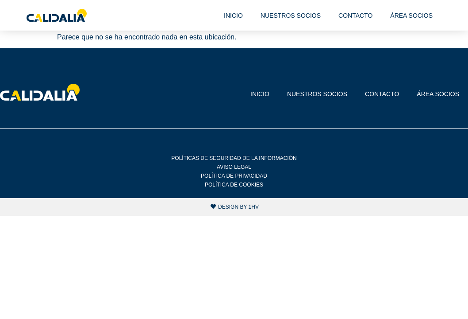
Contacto (355, 15)
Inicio (233, 15)
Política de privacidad (234, 176)
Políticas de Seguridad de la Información (233, 158)
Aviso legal (234, 167)
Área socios (411, 15)
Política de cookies (234, 185)
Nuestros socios (291, 15)
